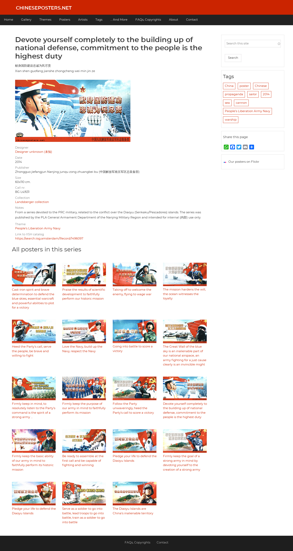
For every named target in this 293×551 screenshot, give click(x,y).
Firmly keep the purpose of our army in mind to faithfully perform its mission (84, 408)
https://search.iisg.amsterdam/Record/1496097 (49, 238)
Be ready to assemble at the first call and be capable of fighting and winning (83, 461)
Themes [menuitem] (45, 19)
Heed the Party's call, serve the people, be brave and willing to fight (31, 351)
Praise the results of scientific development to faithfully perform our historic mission (83, 294)
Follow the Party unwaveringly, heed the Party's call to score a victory (133, 408)
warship (231, 119)
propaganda (234, 94)
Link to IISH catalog (29, 234)
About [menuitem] (173, 19)
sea (227, 102)
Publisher (22, 167)
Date (18, 157)
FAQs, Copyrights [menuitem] (148, 19)
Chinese (261, 86)
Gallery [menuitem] (26, 19)
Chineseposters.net (44, 8)
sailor (253, 94)
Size (18, 177)
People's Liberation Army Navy (37, 228)
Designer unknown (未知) (33, 151)
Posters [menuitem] (64, 19)
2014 (266, 94)
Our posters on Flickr (243, 161)
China (229, 86)
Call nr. (20, 187)
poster (244, 86)
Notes (19, 207)
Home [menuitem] (8, 19)
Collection (22, 197)
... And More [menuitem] (118, 19)
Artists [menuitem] (82, 19)
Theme (20, 224)
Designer (21, 147)
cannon (241, 102)
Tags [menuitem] (98, 19)
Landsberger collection (32, 202)
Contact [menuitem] (192, 19)
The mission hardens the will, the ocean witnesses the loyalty (184, 294)
